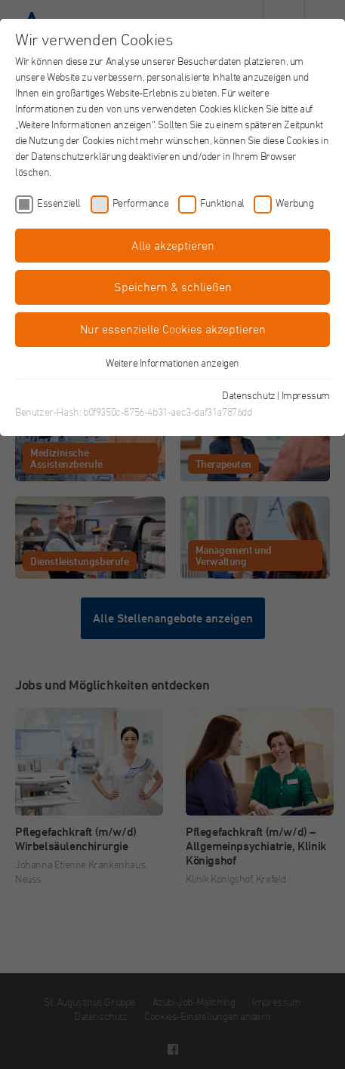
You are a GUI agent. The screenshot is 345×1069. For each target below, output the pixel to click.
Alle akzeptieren (172, 245)
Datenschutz (249, 395)
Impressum (306, 395)
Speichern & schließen (173, 286)
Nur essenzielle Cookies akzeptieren (173, 329)
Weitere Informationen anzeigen (172, 362)
